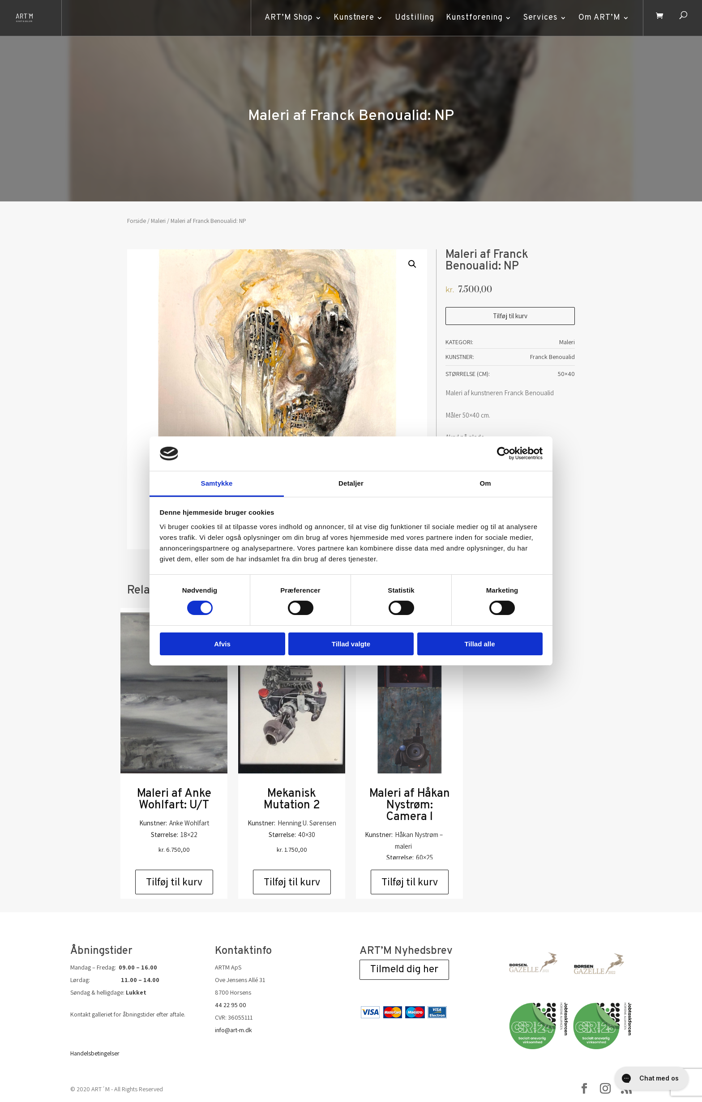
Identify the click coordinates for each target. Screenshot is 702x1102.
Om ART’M (597, 18)
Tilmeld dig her (404, 969)
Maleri (158, 221)
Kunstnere (351, 18)
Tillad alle (479, 644)
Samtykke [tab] (217, 483)
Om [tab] (485, 483)
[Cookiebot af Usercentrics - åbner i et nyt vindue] (503, 453)
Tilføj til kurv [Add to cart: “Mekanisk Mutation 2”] (292, 881)
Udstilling (412, 18)
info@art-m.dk (233, 1030)
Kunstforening (472, 18)
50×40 (566, 374)
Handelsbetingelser (95, 1053)
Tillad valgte (351, 644)
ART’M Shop (286, 18)
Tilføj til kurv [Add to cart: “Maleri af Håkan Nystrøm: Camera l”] (409, 881)
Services (538, 18)
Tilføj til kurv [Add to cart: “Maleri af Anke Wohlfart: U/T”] (174, 881)
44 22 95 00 (230, 1005)
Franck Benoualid (552, 357)
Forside (136, 221)
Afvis (222, 644)
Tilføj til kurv (510, 316)
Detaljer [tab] (351, 483)
